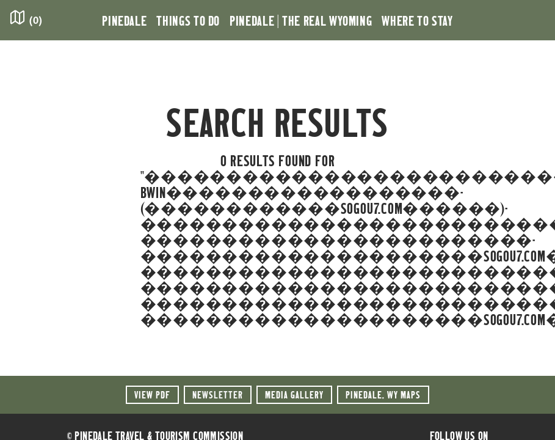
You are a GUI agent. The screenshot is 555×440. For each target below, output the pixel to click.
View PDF (152, 394)
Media (294, 394)
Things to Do (188, 20)
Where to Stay (417, 20)
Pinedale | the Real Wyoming (301, 20)
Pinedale (124, 20)
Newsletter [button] (217, 394)
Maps (383, 394)
